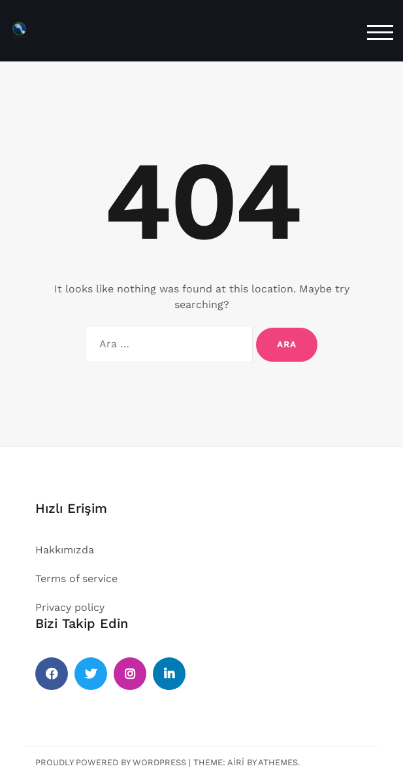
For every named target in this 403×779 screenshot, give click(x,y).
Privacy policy (70, 607)
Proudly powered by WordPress (110, 762)
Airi (235, 762)
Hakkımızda (64, 550)
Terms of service (76, 578)
